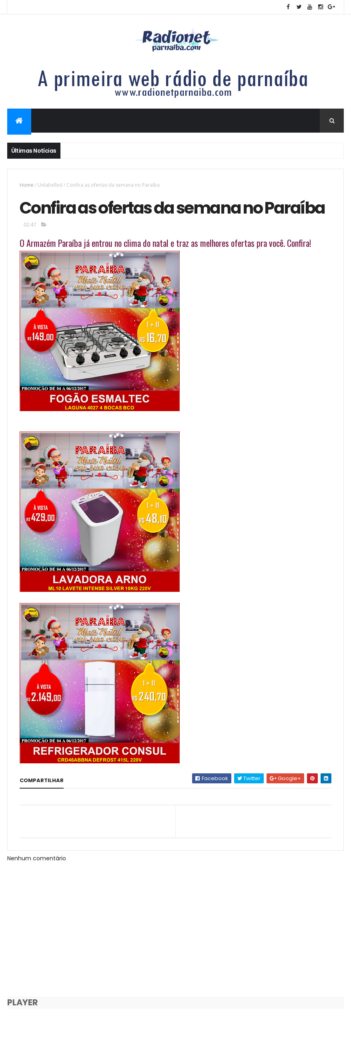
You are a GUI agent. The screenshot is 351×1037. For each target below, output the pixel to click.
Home (27, 185)
